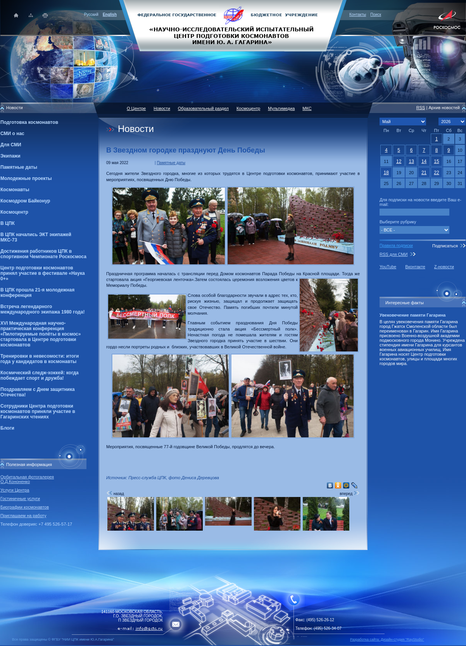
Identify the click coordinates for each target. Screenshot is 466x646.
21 (423, 172)
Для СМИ (10, 144)
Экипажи (10, 156)
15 (436, 161)
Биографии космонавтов (24, 507)
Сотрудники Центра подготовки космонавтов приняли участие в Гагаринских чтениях (37, 411)
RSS (420, 107)
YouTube (388, 266)
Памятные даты (18, 167)
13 (411, 161)
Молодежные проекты (26, 178)
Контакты (357, 14)
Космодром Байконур (25, 201)
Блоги (7, 428)
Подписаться (445, 245)
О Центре (136, 108)
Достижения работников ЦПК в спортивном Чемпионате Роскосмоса (43, 253)
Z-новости (444, 266)
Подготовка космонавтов (29, 122)
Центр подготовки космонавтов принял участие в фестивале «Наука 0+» (42, 273)
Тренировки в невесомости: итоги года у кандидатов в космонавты (39, 358)
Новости (162, 108)
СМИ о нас (12, 133)
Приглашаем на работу (23, 515)
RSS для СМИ (393, 254)
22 (436, 172)
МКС (306, 108)
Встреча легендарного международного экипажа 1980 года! (42, 309)
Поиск (375, 14)
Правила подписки (396, 245)
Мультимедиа (281, 108)
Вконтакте (415, 266)
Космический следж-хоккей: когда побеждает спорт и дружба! (39, 375)
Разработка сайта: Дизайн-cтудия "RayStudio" (387, 639)
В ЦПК (7, 223)
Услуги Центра (14, 490)
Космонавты (14, 189)
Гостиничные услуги (20, 498)
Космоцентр (14, 212)
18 (386, 172)
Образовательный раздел (203, 108)
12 (398, 161)
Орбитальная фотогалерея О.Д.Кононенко (27, 479)
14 (423, 161)
